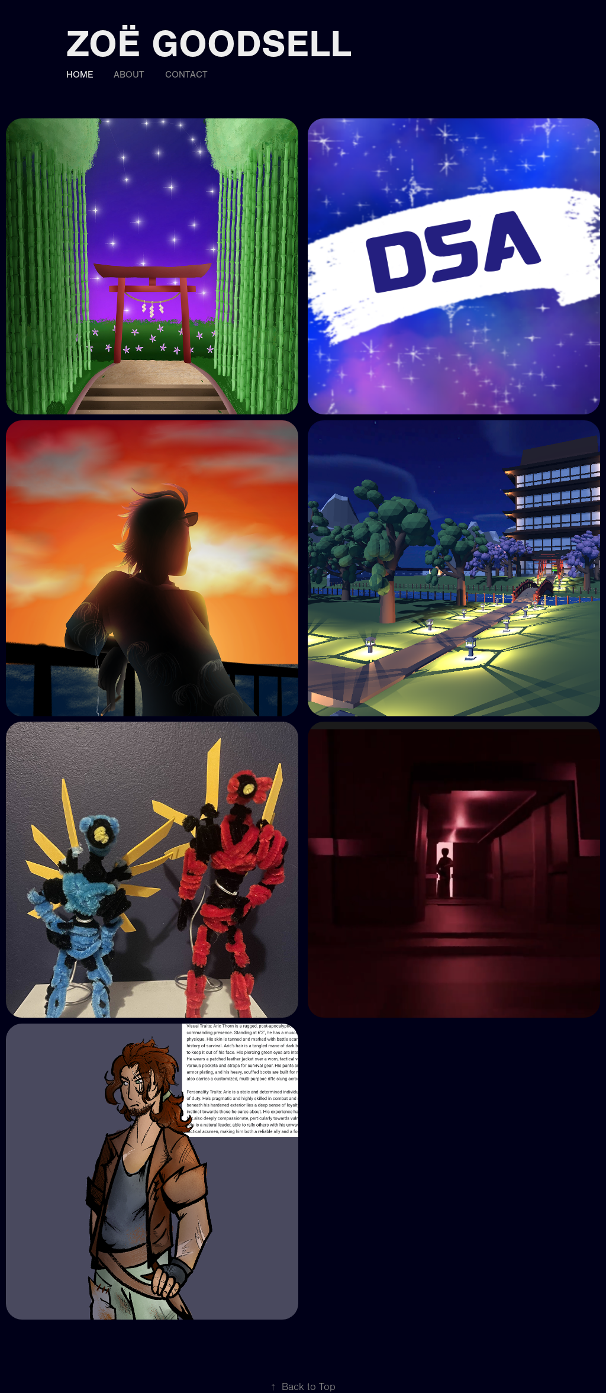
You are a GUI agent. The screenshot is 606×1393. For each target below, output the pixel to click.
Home (80, 74)
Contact (186, 74)
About (129, 74)
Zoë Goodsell (209, 44)
